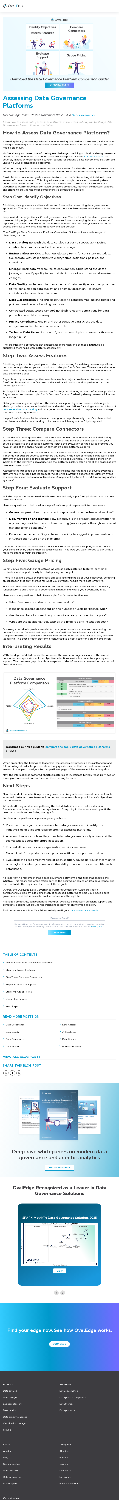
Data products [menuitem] (67, 1408)
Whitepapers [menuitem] (10, 1477)
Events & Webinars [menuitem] (70, 1477)
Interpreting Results (16, 999)
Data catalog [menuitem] (10, 1389)
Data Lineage (69, 1039)
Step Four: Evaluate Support (21, 984)
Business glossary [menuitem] (12, 1401)
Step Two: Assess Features (20, 970)
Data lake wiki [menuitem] (10, 1465)
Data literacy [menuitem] (66, 1401)
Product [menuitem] (8, 1383)
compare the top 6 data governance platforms (77, 746)
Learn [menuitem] (6, 1440)
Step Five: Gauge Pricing (19, 992)
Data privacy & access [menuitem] (15, 1414)
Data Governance (15, 1025)
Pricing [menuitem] (7, 1498)
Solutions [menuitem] (65, 1383)
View (60, 1271)
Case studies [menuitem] (11, 1492)
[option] (59, 1245)
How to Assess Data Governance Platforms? (29, 962)
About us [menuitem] (64, 1446)
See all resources (60, 1167)
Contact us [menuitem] (65, 1465)
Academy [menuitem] (8, 1446)
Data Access (12, 1046)
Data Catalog (69, 1025)
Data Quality (12, 1032)
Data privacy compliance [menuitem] (73, 1395)
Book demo (59, 1344)
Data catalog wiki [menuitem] (12, 1471)
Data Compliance (15, 1039)
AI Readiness (69, 1032)
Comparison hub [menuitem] (11, 1459)
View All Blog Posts (21, 1056)
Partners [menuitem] (64, 1453)
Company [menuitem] (65, 1440)
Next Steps (12, 1006)
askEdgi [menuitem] (7, 1426)
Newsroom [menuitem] (65, 1471)
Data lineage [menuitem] (10, 1395)
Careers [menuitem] (64, 1459)
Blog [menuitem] (5, 1453)
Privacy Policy (97, 926)
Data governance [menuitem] (69, 1389)
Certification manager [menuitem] (14, 1420)
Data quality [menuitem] (9, 1408)
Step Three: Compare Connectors (24, 977)
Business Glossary (72, 1046)
